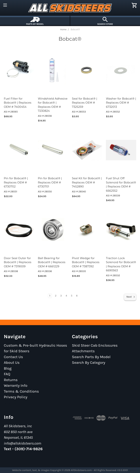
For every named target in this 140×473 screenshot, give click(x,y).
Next (130, 297)
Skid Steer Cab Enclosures (95, 345)
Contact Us (13, 357)
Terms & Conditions (21, 391)
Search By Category (88, 362)
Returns (11, 380)
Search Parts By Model (91, 357)
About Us (12, 362)
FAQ (7, 374)
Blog (7, 368)
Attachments (83, 351)
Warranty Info (15, 385)
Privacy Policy (15, 397)
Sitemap (11, 403)
